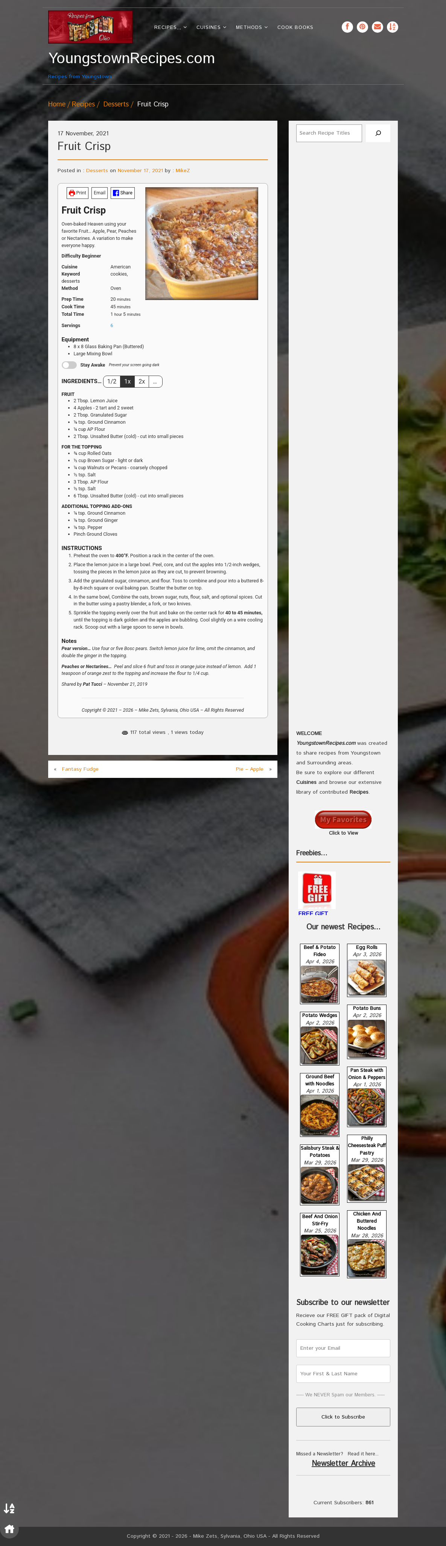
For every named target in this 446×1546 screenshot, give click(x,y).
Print (77, 193)
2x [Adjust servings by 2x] (142, 381)
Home (56, 104)
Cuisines (208, 27)
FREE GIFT (313, 914)
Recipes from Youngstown (90, 65)
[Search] (378, 133)
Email (99, 193)
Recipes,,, (167, 27)
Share (122, 193)
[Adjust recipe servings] (112, 325)
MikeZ (183, 170)
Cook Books (295, 27)
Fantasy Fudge (80, 769)
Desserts (116, 104)
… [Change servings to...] (155, 381)
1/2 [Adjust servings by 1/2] (112, 381)
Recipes (83, 104)
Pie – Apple (249, 769)
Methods (249, 27)
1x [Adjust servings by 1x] (127, 381)
